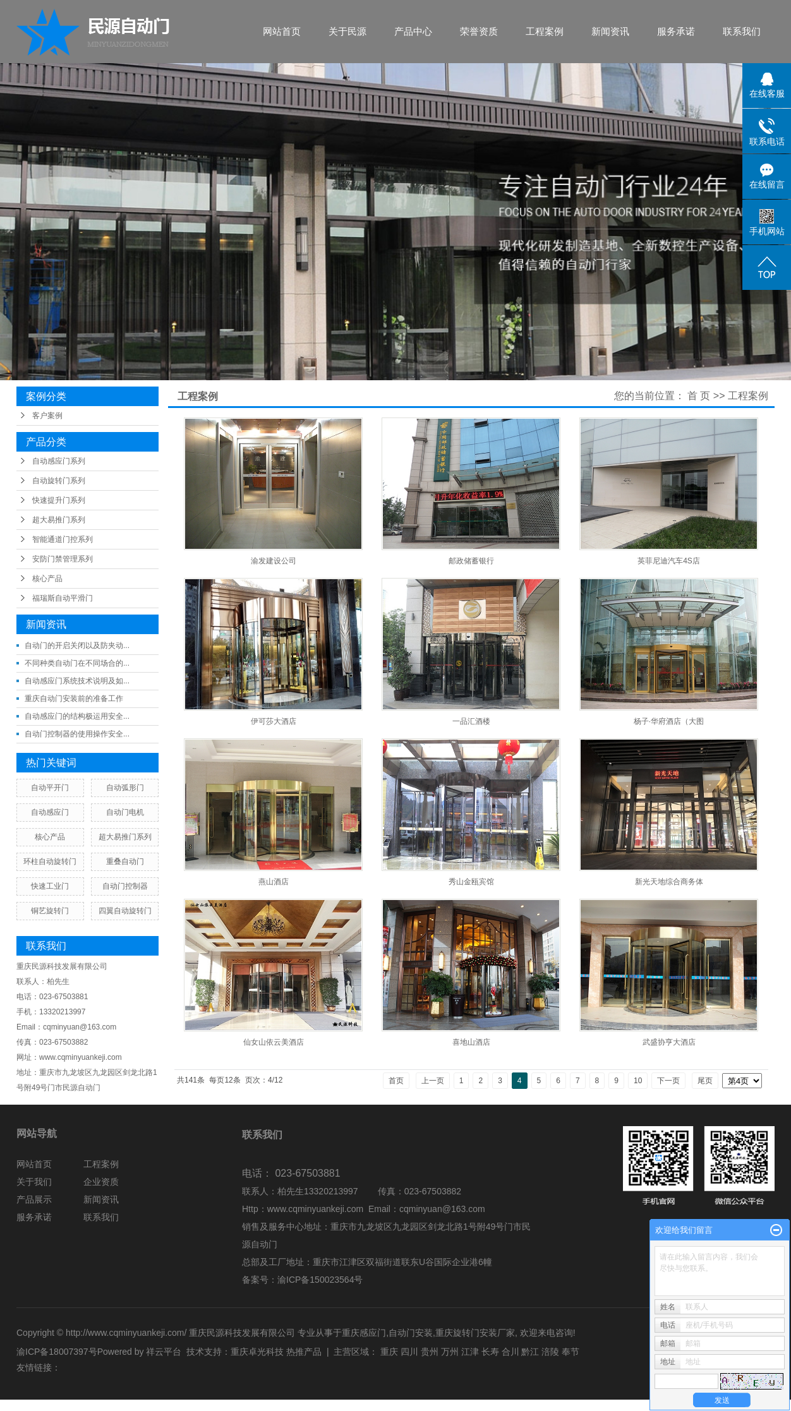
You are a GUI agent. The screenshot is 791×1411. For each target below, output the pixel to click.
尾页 (705, 1080)
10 (638, 1080)
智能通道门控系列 (62, 539)
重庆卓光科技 (257, 1352)
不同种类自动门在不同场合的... (77, 663)
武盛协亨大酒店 (669, 1042)
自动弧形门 (125, 787)
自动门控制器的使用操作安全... (77, 734)
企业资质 (101, 1182)
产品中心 (413, 31)
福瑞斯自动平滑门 (62, 598)
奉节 (570, 1352)
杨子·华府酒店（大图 (669, 721)
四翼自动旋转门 (125, 910)
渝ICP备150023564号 (320, 1280)
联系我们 (742, 31)
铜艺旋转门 (50, 910)
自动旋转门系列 (58, 480)
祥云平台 (163, 1352)
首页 (396, 1080)
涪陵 (550, 1352)
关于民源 (347, 31)
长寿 (490, 1352)
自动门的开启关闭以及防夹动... (77, 645)
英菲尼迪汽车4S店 (668, 560)
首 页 (698, 395)
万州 (450, 1352)
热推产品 (304, 1352)
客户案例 (47, 415)
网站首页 (282, 31)
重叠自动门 (125, 861)
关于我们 (34, 1182)
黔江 (530, 1352)
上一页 (432, 1080)
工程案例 (545, 31)
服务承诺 (676, 31)
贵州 (429, 1352)
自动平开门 (50, 787)
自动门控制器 (125, 886)
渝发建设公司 (273, 560)
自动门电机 (125, 812)
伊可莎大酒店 (273, 721)
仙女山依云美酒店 (273, 1042)
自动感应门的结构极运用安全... (77, 716)
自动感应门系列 (58, 461)
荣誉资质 (479, 31)
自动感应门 (50, 812)
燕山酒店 (273, 881)
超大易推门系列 (58, 519)
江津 (470, 1352)
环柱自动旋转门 (49, 861)
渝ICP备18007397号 (56, 1352)
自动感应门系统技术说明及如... (77, 680)
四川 (409, 1352)
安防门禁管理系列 (62, 559)
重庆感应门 (364, 1333)
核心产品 (47, 578)
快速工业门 (50, 886)
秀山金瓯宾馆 (471, 881)
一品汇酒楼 (471, 721)
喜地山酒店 (471, 1042)
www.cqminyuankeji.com (315, 1209)
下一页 (668, 1080)
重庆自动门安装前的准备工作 (74, 698)
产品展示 (34, 1199)
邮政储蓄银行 (471, 560)
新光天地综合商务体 (669, 881)
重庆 (389, 1352)
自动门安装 (411, 1333)
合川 (510, 1352)
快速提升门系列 (58, 500)
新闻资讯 (610, 31)
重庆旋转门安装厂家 (475, 1333)
